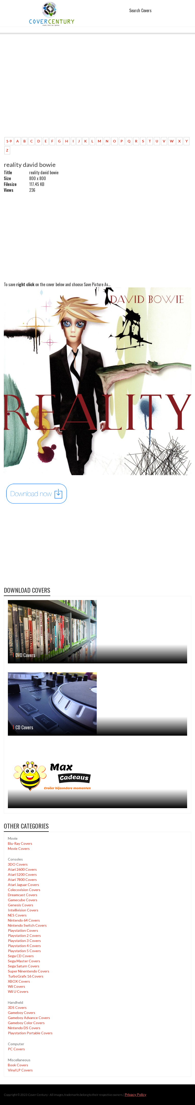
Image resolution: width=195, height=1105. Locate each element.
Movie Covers (19, 848)
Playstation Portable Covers (30, 1033)
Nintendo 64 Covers (24, 920)
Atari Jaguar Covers (23, 884)
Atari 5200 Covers (22, 874)
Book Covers (18, 1065)
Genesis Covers (20, 905)
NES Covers (17, 915)
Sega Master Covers (24, 961)
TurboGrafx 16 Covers (25, 976)
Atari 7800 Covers (22, 879)
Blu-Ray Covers (20, 843)
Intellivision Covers (23, 910)
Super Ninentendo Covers (28, 971)
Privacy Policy (135, 1094)
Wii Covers (16, 986)
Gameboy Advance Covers (29, 1017)
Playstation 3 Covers (24, 940)
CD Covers (24, 727)
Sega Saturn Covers (23, 966)
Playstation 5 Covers (24, 951)
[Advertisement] (97, 95)
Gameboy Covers (21, 1012)
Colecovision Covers (24, 890)
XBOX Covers (19, 981)
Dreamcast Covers (22, 895)
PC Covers (16, 1049)
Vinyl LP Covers (20, 1070)
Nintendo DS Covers (24, 1028)
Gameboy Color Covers (26, 1023)
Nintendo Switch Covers (27, 925)
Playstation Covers (23, 930)
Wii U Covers (18, 991)
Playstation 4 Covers (24, 945)
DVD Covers (25, 655)
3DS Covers (17, 1007)
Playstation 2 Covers (24, 935)
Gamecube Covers (22, 900)
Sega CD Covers (21, 956)
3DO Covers (18, 864)
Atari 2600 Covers (22, 869)
